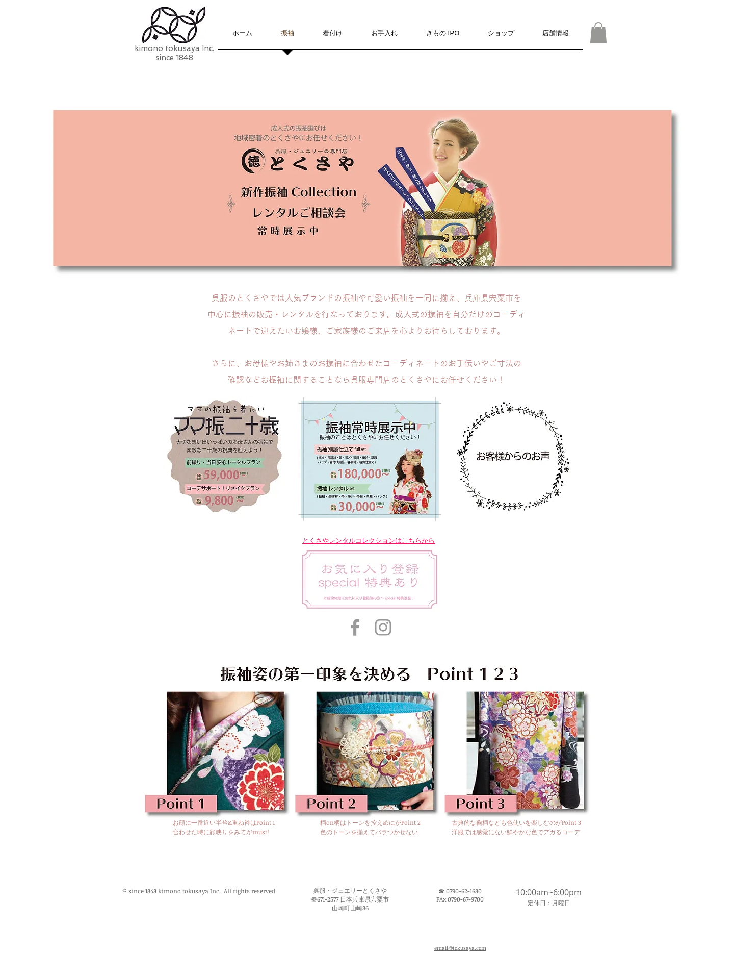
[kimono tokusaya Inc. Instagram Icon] (383, 627)
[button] (598, 32)
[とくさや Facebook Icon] (355, 627)
